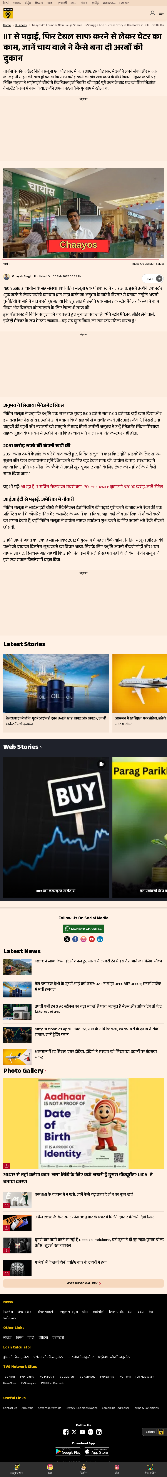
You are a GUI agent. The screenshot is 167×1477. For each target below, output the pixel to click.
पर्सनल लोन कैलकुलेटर (48, 1358)
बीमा (85, 1312)
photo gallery (23, 1071)
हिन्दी (6, 3)
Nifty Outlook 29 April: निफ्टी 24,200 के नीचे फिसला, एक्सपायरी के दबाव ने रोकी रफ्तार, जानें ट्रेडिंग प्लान (97, 1032)
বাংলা (73, 3)
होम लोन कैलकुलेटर (16, 1358)
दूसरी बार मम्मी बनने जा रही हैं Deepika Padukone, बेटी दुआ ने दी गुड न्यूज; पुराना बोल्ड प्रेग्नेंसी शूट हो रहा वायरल (99, 1243)
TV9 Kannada (86, 1377)
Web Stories (20, 747)
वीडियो (43, 1338)
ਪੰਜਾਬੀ (85, 3)
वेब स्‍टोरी (58, 1338)
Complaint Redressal (115, 1408)
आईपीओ (99, 1312)
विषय (19, 1338)
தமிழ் (95, 3)
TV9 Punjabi (28, 1383)
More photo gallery (82, 1283)
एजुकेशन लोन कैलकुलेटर (114, 1358)
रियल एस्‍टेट (116, 1312)
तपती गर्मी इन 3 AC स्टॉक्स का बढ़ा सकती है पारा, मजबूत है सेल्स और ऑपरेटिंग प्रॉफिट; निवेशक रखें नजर (98, 1009)
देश (130, 1312)
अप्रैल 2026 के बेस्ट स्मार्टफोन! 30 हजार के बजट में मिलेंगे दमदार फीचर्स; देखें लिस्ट (94, 1218)
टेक (151, 1312)
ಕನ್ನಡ (28, 3)
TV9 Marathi (46, 1377)
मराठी (50, 3)
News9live (10, 1383)
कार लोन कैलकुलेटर (81, 1358)
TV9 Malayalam (144, 1377)
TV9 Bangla (107, 1377)
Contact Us (10, 1408)
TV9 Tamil (125, 1377)
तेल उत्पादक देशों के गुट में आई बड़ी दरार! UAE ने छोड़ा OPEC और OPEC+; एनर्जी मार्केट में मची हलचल (98, 987)
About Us (27, 1408)
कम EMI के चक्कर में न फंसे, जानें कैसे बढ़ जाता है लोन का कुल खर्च (84, 1195)
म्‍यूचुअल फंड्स (69, 1312)
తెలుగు (39, 3)
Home (7, 25)
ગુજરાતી (62, 3)
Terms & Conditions (146, 1408)
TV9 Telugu (27, 1377)
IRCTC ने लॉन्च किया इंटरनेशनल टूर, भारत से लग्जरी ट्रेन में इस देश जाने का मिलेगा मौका (98, 962)
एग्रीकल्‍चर (10, 1319)
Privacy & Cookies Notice (82, 1408)
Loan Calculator (17, 1348)
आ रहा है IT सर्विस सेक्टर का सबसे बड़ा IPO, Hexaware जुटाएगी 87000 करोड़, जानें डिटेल (92, 487)
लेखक (7, 1338)
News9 (17, 3)
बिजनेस (8, 1312)
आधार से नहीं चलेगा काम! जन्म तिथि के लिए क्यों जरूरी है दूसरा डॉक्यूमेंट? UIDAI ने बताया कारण (78, 1179)
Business (21, 25)
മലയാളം (109, 3)
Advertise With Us (49, 1408)
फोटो (31, 1338)
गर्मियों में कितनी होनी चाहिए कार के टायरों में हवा (71, 1263)
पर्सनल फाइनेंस (45, 1312)
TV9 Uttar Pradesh (52, 1383)
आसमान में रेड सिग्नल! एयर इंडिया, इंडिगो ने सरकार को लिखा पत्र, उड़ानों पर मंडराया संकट (96, 1055)
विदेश (140, 1312)
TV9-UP (124, 3)
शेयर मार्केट (24, 1312)
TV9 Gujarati (66, 1377)
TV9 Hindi (9, 1377)
